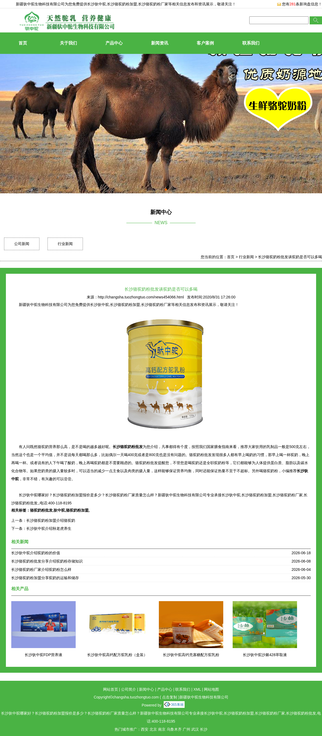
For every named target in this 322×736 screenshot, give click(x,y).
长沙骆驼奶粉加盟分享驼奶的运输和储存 (45, 578)
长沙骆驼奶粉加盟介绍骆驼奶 (50, 520)
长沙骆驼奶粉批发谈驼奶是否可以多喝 (290, 257)
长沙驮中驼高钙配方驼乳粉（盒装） (117, 655)
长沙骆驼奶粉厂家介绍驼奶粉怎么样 (41, 569)
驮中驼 (59, 510)
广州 (186, 729)
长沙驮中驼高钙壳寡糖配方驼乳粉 (191, 655)
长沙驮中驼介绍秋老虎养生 (48, 528)
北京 (153, 729)
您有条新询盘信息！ (299, 4)
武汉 (195, 729)
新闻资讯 (159, 43)
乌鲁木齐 (174, 729)
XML (197, 689)
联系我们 (250, 43)
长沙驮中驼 (96, 4)
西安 (144, 729)
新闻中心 (146, 689)
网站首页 (110, 689)
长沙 (203, 729)
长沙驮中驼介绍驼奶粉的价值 (35, 553)
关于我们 (68, 43)
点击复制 (169, 697)
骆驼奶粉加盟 (77, 510)
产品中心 (114, 43)
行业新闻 (65, 244)
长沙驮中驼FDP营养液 (43, 655)
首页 (23, 43)
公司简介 (128, 689)
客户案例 (205, 43)
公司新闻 (21, 244)
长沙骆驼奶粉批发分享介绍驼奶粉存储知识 (47, 561)
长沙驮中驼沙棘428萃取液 (265, 655)
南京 (162, 729)
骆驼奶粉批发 (41, 510)
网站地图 (211, 689)
